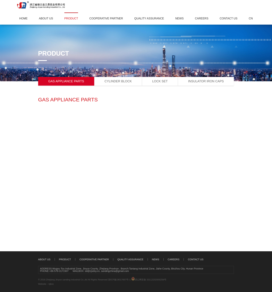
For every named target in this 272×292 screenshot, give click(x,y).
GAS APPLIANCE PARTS (66, 81)
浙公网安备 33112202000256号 (149, 279)
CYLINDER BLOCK (118, 81)
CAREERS (201, 18)
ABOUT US (46, 18)
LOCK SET (160, 81)
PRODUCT (71, 18)
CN (251, 18)
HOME (23, 18)
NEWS (179, 18)
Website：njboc (46, 284)
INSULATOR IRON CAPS (206, 81)
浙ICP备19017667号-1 (119, 279)
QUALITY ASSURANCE (149, 18)
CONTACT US (228, 18)
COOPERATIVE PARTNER (106, 18)
